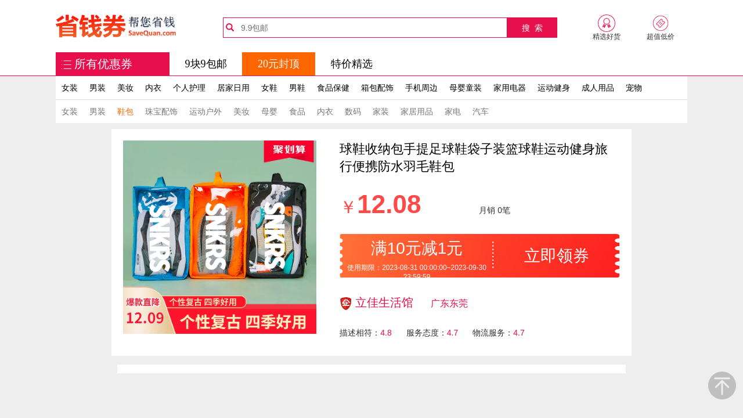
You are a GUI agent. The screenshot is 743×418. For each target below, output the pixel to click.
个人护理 (189, 87)
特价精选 (352, 64)
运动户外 (205, 111)
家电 (453, 111)
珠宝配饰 (161, 111)
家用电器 (509, 87)
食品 (297, 111)
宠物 (634, 87)
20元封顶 (279, 64)
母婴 (269, 111)
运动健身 (554, 87)
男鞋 (297, 87)
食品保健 (333, 87)
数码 (353, 111)
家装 (381, 111)
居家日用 (233, 87)
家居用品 (417, 111)
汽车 (481, 111)
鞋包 (125, 111)
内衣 (153, 87)
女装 (70, 87)
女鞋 (269, 87)
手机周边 (421, 87)
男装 (97, 87)
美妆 (125, 87)
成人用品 (598, 87)
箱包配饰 (377, 87)
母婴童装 (465, 87)
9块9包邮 (206, 64)
